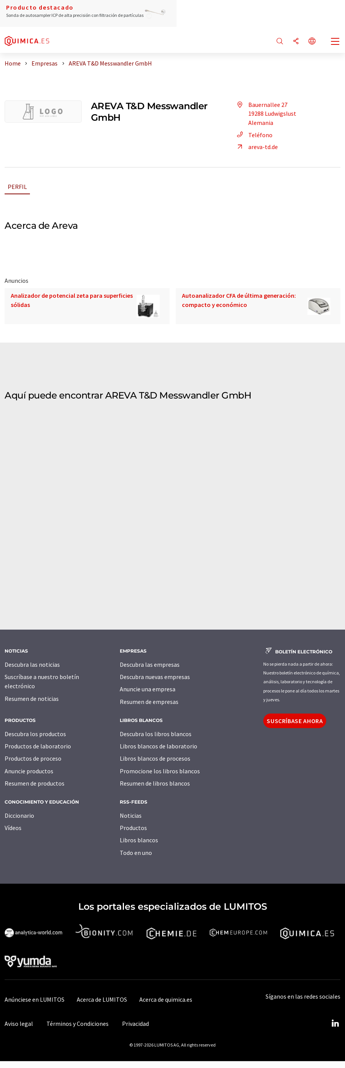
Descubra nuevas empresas (155, 677)
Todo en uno (136, 852)
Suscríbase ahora (295, 721)
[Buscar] (279, 41)
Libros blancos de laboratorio (158, 746)
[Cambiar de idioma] (312, 41)
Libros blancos (139, 840)
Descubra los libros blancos (155, 734)
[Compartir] (296, 41)
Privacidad (135, 1023)
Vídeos (13, 828)
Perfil (17, 186)
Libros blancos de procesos (155, 758)
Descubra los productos (35, 734)
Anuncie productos (29, 771)
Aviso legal (19, 1023)
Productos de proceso (33, 758)
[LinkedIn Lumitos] (335, 1023)
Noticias (131, 815)
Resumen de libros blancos (155, 783)
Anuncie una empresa (147, 689)
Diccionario (19, 815)
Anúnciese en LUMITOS (34, 999)
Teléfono (253, 135)
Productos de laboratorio (38, 746)
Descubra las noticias (32, 664)
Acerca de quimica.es (165, 999)
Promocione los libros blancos (160, 771)
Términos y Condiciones (77, 1023)
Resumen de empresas (149, 701)
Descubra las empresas (150, 664)
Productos (133, 828)
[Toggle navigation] (335, 42)
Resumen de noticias (32, 698)
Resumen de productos (34, 783)
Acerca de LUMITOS (102, 999)
